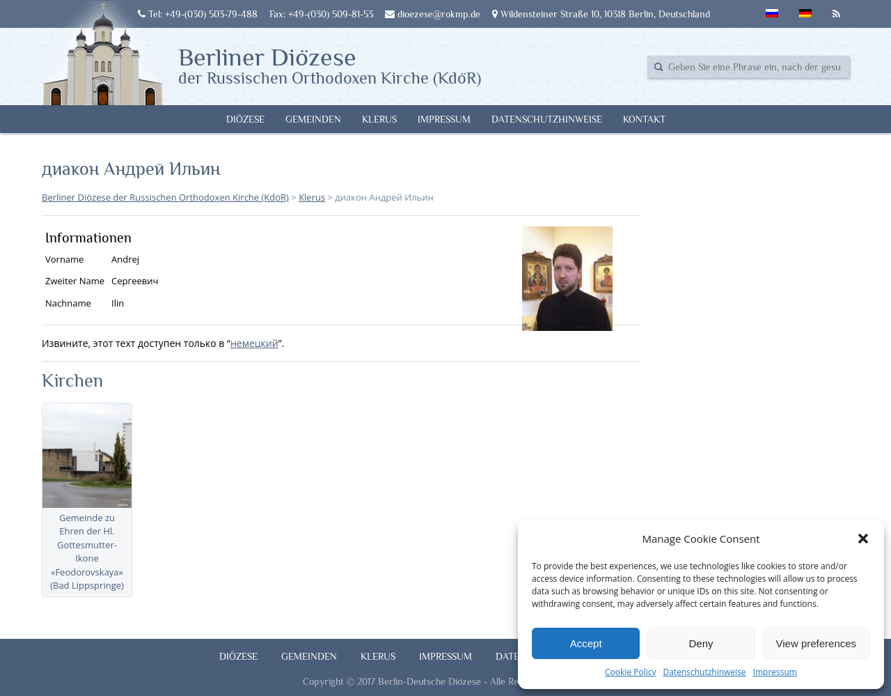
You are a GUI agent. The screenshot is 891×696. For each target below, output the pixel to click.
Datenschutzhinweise (704, 672)
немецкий (254, 343)
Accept (586, 643)
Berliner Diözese (329, 64)
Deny (700, 643)
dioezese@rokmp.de (432, 14)
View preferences (816, 643)
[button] (863, 539)
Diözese (245, 119)
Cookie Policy (630, 672)
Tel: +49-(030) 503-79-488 (198, 14)
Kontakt (644, 119)
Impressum (775, 672)
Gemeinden (313, 119)
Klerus (379, 119)
